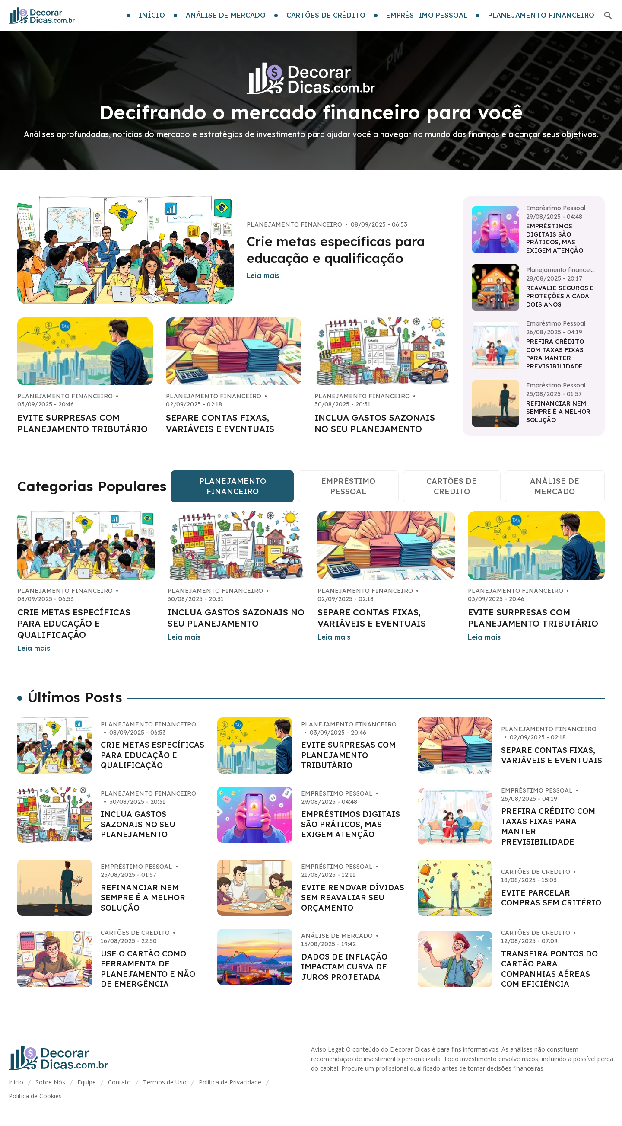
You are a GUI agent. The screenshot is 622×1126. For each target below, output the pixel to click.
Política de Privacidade (230, 1082)
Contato (119, 1082)
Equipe (86, 1082)
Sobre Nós (50, 1082)
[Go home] (42, 15)
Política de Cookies (35, 1096)
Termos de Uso (165, 1082)
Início (16, 1082)
